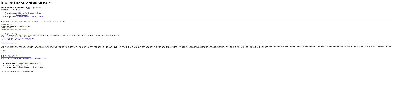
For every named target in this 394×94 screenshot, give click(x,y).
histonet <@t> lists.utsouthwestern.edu (19, 42)
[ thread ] (27, 17)
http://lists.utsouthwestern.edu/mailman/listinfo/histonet (23, 66)
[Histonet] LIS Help (21, 15)
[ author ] (41, 17)
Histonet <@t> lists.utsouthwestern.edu (16, 64)
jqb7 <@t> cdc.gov (34, 8)
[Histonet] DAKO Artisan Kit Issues (29, 13)
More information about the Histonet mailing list (17, 79)
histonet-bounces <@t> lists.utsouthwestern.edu (24, 38)
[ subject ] (34, 17)
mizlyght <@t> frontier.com (108, 38)
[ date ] (21, 17)
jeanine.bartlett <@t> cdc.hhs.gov (14, 31)
